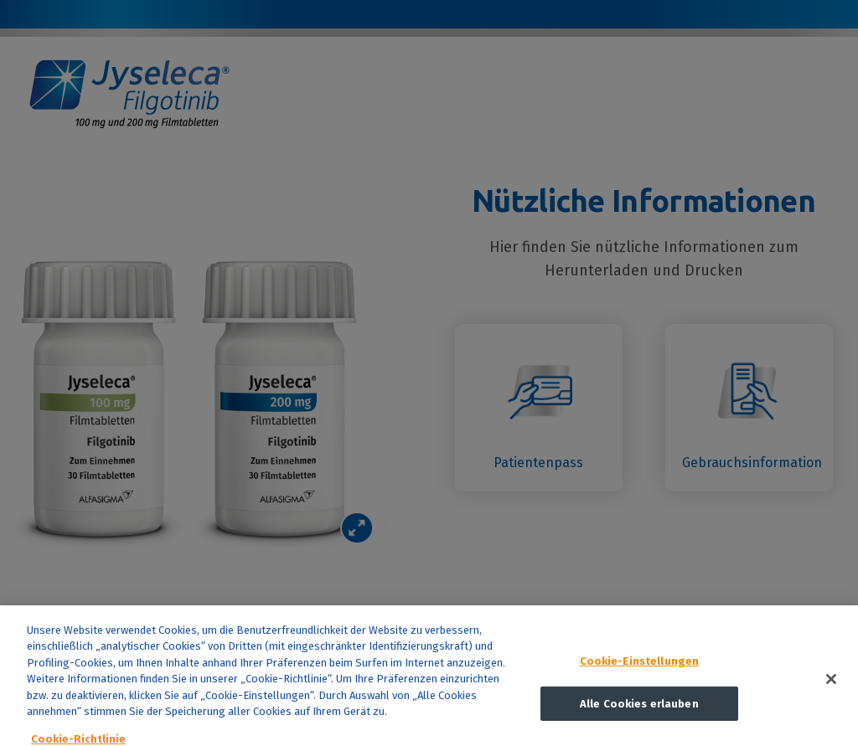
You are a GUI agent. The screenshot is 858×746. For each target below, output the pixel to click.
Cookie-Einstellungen (640, 665)
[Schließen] (831, 683)
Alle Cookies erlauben (639, 708)
